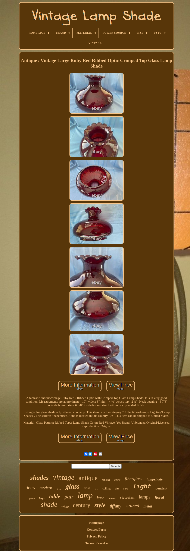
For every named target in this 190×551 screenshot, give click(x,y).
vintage (63, 477)
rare (125, 488)
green (32, 498)
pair (69, 497)
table (54, 496)
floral (159, 497)
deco (30, 487)
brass (101, 498)
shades (39, 477)
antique (88, 477)
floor (59, 489)
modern (46, 488)
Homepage (96, 522)
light (142, 486)
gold (87, 488)
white (65, 506)
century (81, 505)
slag (96, 489)
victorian (127, 497)
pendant (161, 488)
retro (117, 479)
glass (72, 486)
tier (117, 488)
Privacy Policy (96, 536)
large (42, 498)
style (99, 505)
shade (49, 504)
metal (147, 506)
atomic (112, 498)
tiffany (115, 506)
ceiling (106, 488)
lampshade (155, 479)
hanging (106, 479)
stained (132, 505)
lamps (144, 497)
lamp (85, 495)
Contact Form (96, 529)
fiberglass (133, 478)
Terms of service (96, 543)
